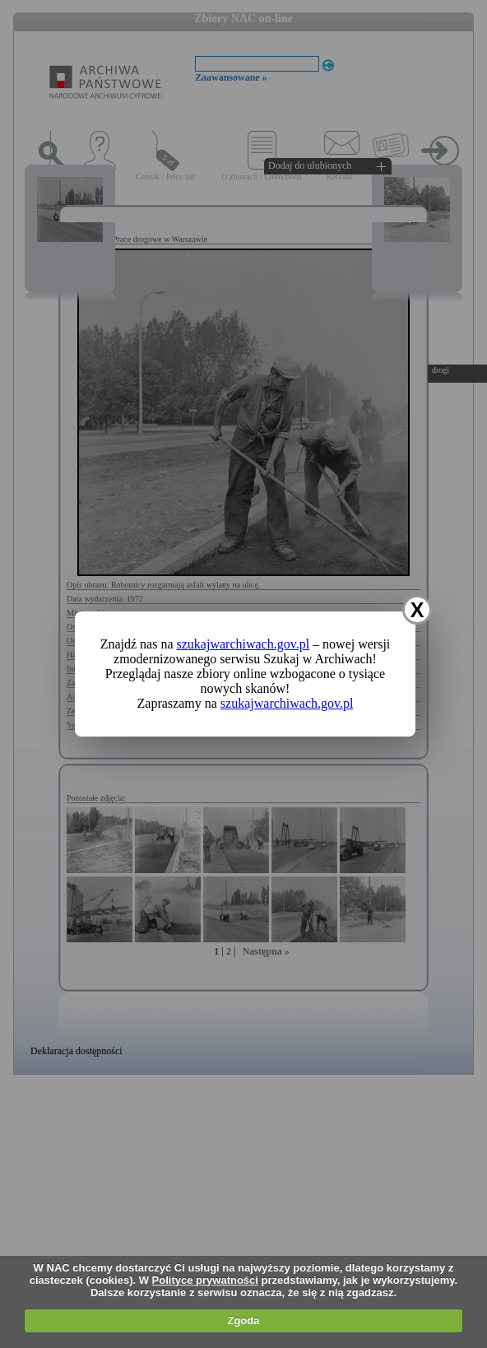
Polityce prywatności (205, 1280)
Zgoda (243, 1320)
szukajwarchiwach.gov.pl (243, 644)
